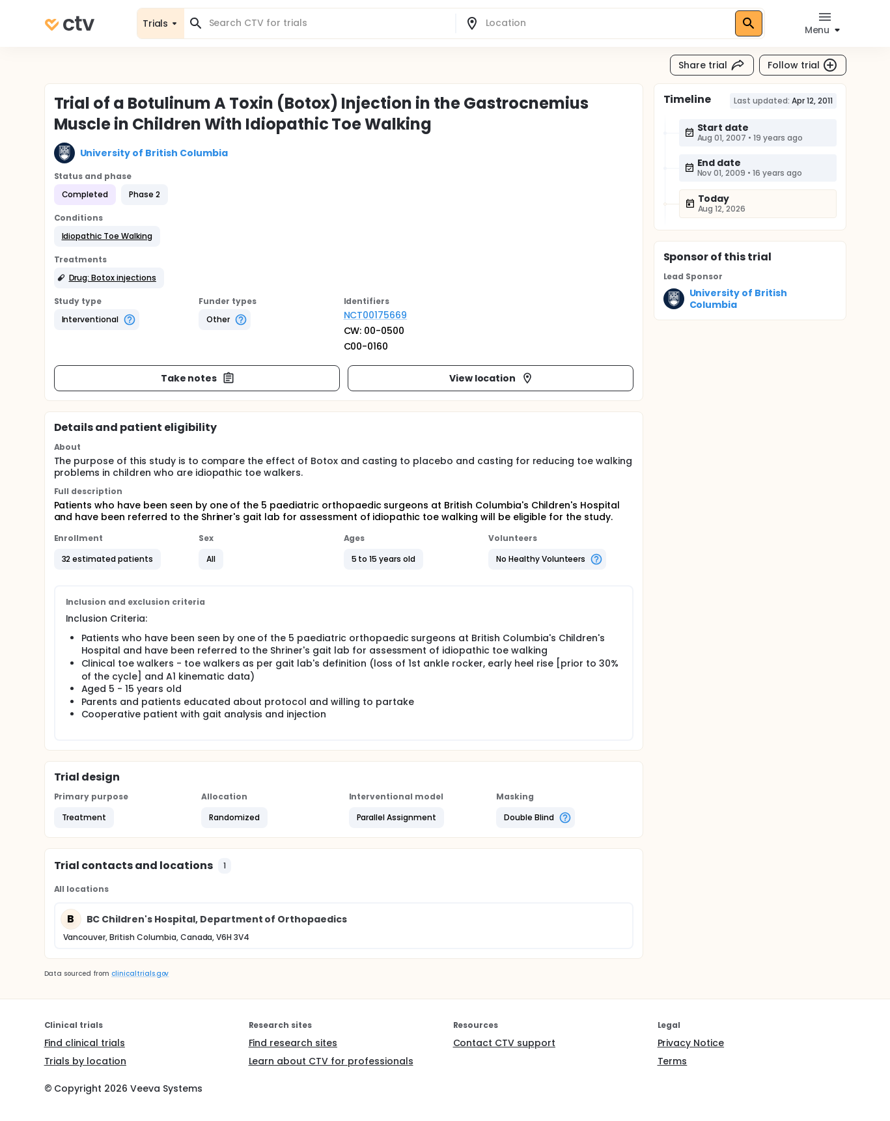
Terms (673, 1061)
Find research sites (293, 1043)
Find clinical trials (84, 1043)
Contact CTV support (504, 1043)
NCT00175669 (376, 315)
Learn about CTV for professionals (331, 1061)
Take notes (198, 378)
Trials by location (85, 1061)
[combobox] (327, 23)
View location (492, 378)
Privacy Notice (691, 1043)
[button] (107, 236)
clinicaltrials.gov (140, 973)
